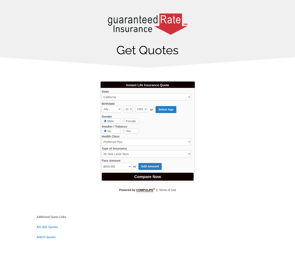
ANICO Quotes (46, 237)
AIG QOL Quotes (47, 227)
